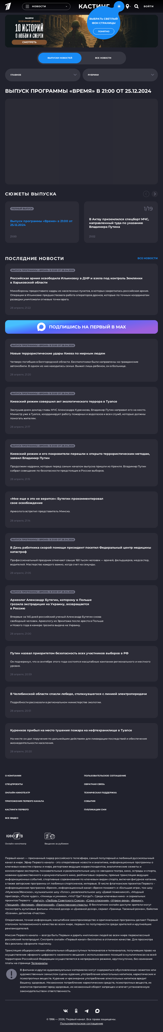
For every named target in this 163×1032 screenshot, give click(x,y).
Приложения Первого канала (24, 801)
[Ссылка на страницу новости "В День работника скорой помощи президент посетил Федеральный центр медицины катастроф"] (81, 556)
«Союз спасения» (97, 900)
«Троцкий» (12, 904)
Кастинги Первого (17, 809)
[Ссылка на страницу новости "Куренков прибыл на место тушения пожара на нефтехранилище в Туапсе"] (81, 741)
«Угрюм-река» (119, 900)
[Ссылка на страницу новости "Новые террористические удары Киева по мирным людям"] (81, 360)
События (89, 801)
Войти (149, 6)
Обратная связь (94, 784)
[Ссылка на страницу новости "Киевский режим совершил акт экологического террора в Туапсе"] (81, 410)
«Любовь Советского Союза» (64, 900)
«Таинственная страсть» (72, 904)
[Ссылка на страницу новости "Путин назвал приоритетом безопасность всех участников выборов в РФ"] (81, 663)
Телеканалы (39, 963)
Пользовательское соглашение (105, 775)
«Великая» (27, 904)
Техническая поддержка (100, 792)
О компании (13, 775)
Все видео (11, 818)
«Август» (38, 900)
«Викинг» (137, 900)
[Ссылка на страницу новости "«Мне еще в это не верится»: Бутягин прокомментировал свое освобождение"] (81, 510)
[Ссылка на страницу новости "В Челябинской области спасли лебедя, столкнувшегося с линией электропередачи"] (81, 702)
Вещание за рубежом (57, 839)
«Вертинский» (45, 904)
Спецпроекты (14, 784)
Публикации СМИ (95, 809)
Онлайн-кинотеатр (17, 792)
